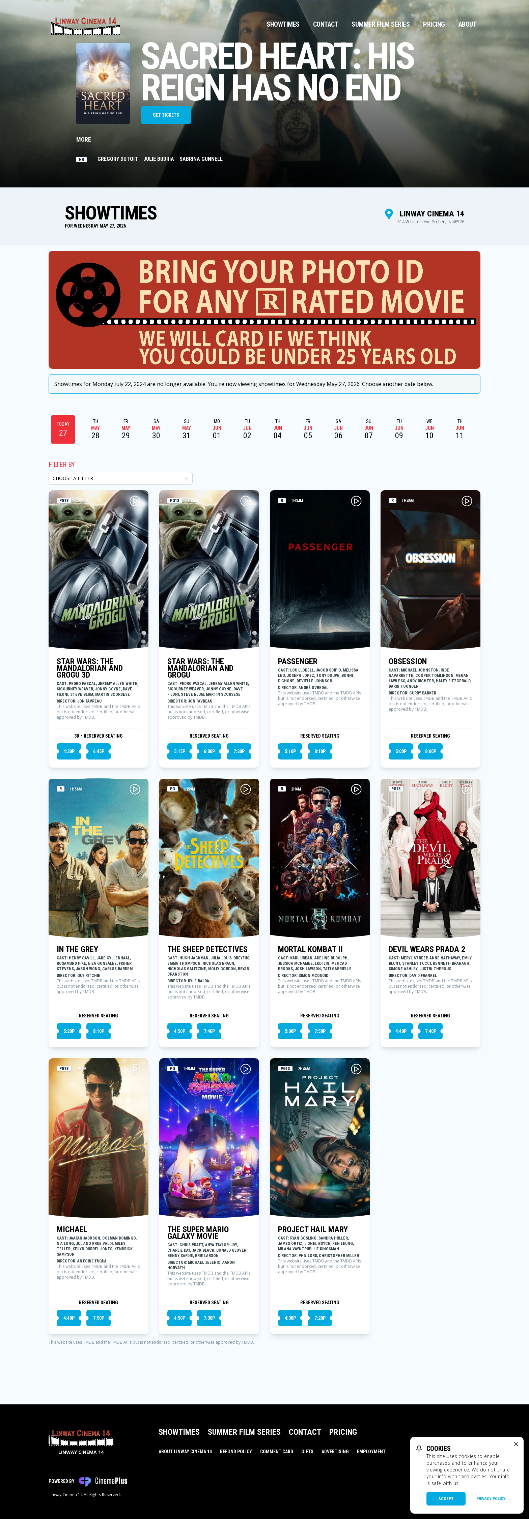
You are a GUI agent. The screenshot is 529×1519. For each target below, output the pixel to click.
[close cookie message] (516, 1444)
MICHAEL (72, 1229)
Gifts (307, 1451)
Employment (371, 1451)
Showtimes (283, 24)
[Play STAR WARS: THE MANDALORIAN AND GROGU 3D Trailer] (135, 501)
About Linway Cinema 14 (185, 1451)
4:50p (179, 1031)
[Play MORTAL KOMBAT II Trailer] (356, 789)
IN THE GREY (77, 949)
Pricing (434, 24)
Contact (325, 24)
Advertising (335, 1451)
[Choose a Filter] (121, 478)
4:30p (69, 751)
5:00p (401, 751)
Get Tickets (166, 115)
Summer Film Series (381, 24)
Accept (446, 1498)
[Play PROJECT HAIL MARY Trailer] (356, 1069)
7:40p (209, 1031)
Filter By (62, 464)
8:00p (430, 751)
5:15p (179, 751)
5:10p (290, 751)
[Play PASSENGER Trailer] (356, 501)
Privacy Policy (490, 1498)
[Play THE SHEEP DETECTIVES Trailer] (245, 789)
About (467, 24)
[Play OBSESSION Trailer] (467, 501)
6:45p (98, 751)
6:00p (209, 751)
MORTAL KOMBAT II (310, 949)
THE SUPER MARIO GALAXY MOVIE (198, 1233)
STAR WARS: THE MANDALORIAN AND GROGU (200, 668)
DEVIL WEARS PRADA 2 (427, 949)
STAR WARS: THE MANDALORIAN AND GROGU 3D (90, 668)
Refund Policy (236, 1451)
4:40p (401, 1031)
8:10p (320, 751)
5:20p (69, 1031)
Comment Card (276, 1451)
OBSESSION (408, 661)
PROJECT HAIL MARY (313, 1229)
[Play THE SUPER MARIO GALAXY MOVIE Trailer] (245, 1069)
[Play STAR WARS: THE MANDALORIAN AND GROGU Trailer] (245, 501)
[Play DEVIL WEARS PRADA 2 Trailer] (467, 789)
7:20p (320, 1318)
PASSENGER (297, 661)
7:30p (239, 751)
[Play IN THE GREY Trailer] (135, 789)
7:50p (320, 1031)
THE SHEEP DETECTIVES (207, 949)
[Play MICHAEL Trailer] (135, 1069)
